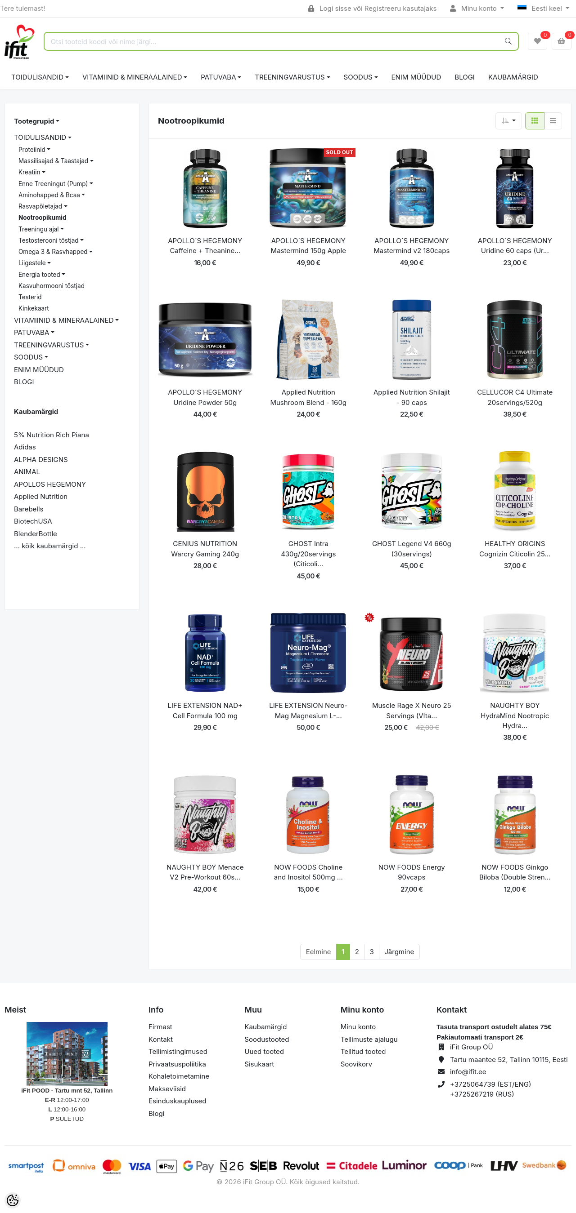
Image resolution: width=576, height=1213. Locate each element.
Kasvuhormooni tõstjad (51, 285)
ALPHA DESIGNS (41, 459)
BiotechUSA (33, 521)
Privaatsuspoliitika (177, 1064)
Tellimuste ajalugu (369, 1039)
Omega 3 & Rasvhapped (53, 251)
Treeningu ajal (38, 229)
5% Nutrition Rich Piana (51, 435)
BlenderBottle (35, 533)
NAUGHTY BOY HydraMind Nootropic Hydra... (515, 715)
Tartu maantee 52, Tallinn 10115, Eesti (509, 1059)
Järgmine (399, 951)
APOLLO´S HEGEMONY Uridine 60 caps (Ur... (515, 245)
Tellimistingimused (177, 1051)
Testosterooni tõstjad (48, 240)
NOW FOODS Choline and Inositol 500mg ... (308, 872)
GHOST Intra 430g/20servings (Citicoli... (308, 553)
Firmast (160, 1026)
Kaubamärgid (513, 77)
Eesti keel (541, 8)
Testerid (30, 297)
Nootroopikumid (42, 217)
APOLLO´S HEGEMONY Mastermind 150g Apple (308, 245)
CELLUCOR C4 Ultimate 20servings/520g (515, 397)
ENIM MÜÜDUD (416, 77)
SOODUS (358, 77)
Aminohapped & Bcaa (49, 195)
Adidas (25, 447)
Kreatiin (29, 172)
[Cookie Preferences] (12, 1200)
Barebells (29, 509)
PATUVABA (218, 77)
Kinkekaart (33, 308)
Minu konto (474, 8)
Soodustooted (266, 1039)
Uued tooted (264, 1051)
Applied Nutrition (41, 496)
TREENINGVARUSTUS (289, 77)
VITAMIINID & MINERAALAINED (132, 77)
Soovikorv (357, 1064)
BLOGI (464, 77)
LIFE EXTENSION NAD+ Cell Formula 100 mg (205, 710)
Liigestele (32, 263)
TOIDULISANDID (37, 77)
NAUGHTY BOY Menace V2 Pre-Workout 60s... (204, 872)
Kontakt (160, 1039)
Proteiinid (31, 149)
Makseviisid (167, 1088)
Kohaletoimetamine (178, 1076)
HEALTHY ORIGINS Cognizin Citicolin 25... (514, 548)
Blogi (156, 1113)
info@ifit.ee (468, 1071)
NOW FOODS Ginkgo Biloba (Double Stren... (515, 872)
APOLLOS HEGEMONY (50, 484)
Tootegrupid (34, 121)
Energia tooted (39, 274)
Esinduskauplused (177, 1101)
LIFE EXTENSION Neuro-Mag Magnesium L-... (308, 710)
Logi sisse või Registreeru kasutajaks (372, 8)
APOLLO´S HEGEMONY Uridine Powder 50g (205, 397)
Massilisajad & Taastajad (53, 160)
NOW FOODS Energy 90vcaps (411, 872)
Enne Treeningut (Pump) (53, 183)
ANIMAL (27, 471)
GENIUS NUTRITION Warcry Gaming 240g (205, 548)
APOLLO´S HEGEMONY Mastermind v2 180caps (412, 245)
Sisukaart (259, 1064)
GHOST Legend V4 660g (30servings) (411, 548)
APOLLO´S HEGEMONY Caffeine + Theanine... (205, 245)
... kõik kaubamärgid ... (50, 546)
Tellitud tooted (363, 1051)
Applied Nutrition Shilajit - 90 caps (412, 397)
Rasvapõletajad (40, 206)
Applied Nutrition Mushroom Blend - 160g (308, 397)
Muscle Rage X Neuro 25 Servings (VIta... (411, 710)
